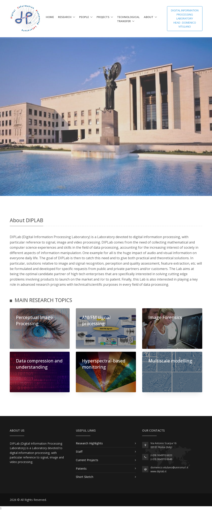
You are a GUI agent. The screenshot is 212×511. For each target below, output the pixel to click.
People (84, 17)
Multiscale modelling (170, 361)
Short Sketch (84, 477)
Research (64, 17)
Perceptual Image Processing (34, 320)
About (148, 17)
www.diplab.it (158, 471)
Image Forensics (165, 317)
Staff (79, 451)
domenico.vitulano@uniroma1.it (169, 467)
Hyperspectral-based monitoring (103, 364)
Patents (81, 468)
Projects (103, 17)
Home (50, 17)
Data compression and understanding (39, 364)
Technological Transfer (128, 19)
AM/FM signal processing (96, 320)
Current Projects (87, 460)
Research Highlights (89, 443)
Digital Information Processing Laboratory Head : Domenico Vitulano (185, 18)
